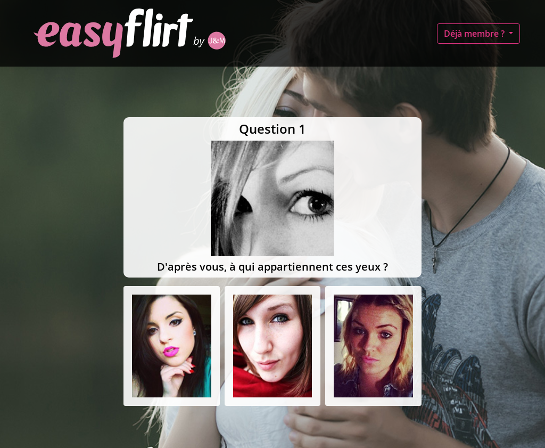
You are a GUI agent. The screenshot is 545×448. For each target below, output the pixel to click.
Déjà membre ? (475, 33)
